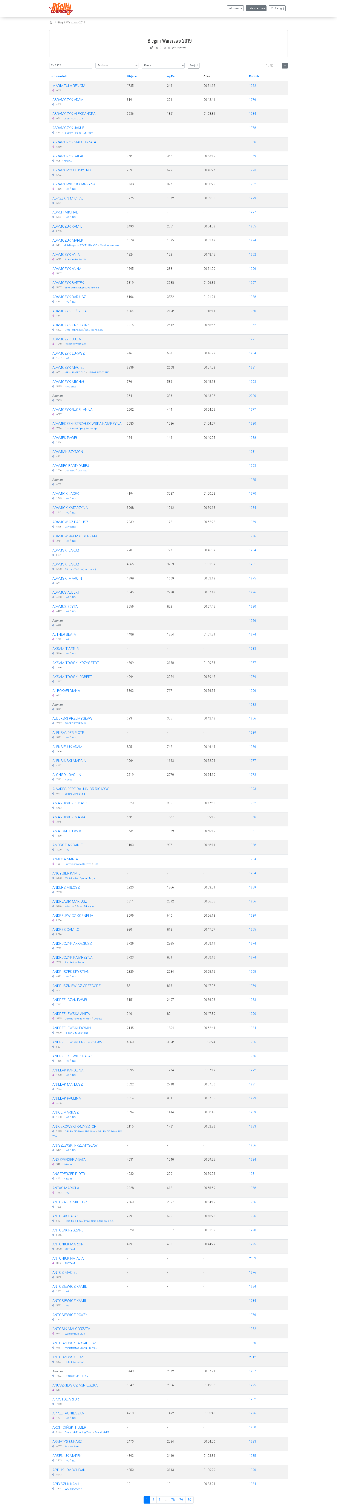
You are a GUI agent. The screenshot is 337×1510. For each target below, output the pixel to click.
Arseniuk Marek (66, 1456)
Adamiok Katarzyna (70, 508)
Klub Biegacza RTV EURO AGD (80, 245)
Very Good (70, 527)
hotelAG (68, 161)
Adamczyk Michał (68, 381)
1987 (252, 1371)
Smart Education (86, 906)
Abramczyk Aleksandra (73, 113)
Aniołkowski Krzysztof (74, 1126)
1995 (252, 929)
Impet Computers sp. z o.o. (99, 1221)
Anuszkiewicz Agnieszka (75, 1385)
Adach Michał (65, 212)
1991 (252, 339)
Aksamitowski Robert (72, 677)
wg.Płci (171, 76)
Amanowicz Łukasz (69, 803)
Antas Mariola (65, 1188)
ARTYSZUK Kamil (66, 1484)
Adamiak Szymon (67, 451)
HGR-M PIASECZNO (74, 372)
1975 (252, 578)
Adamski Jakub (65, 550)
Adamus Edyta (65, 606)
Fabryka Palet (72, 1446)
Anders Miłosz (66, 887)
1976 (252, 99)
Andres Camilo (65, 929)
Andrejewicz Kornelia (72, 915)
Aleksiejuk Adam (67, 747)
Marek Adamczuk (109, 245)
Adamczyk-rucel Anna (72, 409)
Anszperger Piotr (68, 1174)
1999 (252, 198)
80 (189, 1499)
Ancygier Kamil (66, 873)
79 (181, 1499)
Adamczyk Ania (66, 254)
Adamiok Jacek (65, 493)
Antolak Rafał (65, 1216)
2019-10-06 (160, 48)
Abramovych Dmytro (71, 170)
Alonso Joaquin (66, 775)
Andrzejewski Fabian (71, 1028)
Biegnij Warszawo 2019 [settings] (71, 22)
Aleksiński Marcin (69, 761)
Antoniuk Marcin (68, 1244)
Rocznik (254, 76)
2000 (252, 396)
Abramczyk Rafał (68, 156)
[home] (51, 22)
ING (67, 189)
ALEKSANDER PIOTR (68, 732)
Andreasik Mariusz (69, 901)
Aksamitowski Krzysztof (75, 663)
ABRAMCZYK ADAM (68, 100)
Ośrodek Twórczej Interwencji (81, 569)
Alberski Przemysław (72, 718)
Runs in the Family (75, 259)
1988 (252, 297)
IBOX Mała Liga (73, 1221)
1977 (252, 409)
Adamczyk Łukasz (68, 353)
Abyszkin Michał (67, 198)
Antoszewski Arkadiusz (74, 1343)
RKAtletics (70, 386)
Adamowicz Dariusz (70, 522)
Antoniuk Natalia (68, 1258)
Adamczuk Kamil (67, 226)
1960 (252, 311)
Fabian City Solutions (76, 1033)
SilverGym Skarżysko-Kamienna (82, 287)
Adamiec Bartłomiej (70, 465)
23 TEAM (70, 1249)
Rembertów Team (74, 962)
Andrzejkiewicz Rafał (72, 1056)
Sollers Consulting (75, 793)
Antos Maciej (64, 1272)
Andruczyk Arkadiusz (72, 943)
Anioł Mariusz (65, 1112)
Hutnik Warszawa (74, 1362)
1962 (252, 325)
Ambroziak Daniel (68, 845)
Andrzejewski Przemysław (77, 1042)
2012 (252, 1357)
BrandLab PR (102, 1432)
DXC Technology (74, 330)
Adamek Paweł (65, 438)
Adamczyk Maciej (68, 367)
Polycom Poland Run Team (78, 132)
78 (173, 1499)
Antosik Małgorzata (71, 1329)
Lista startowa (256, 8)
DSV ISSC (70, 470)
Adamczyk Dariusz (69, 297)
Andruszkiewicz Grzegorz (76, 986)
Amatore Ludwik (66, 831)
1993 (252, 170)
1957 (252, 662)
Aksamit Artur (65, 648)
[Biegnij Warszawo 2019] (62, 8)
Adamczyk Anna (66, 269)
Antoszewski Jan (68, 1357)
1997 (252, 212)
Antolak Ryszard (68, 1230)
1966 (252, 620)
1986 (252, 718)
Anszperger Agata (69, 1159)
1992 (252, 254)
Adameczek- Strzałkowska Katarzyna (86, 423)
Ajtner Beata (64, 634)
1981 (252, 367)
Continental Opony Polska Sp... (81, 428)
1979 (252, 156)
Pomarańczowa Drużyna (78, 864)
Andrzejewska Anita (71, 1014)
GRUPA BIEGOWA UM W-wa (80, 1131)
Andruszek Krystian (71, 971)
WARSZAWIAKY (73, 1488)
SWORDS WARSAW (75, 344)
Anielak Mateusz (67, 1084)
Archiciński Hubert (70, 1427)
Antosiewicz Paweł (69, 1315)
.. (166, 1499)
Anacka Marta (65, 859)
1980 (252, 423)
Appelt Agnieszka (68, 1413)
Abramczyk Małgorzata (74, 142)
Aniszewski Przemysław (75, 1145)
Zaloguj (277, 8)
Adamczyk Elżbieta (69, 311)
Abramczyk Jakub (68, 128)
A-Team (68, 1164)
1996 (252, 268)
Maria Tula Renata (68, 86)
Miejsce (131, 76)
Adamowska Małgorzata (74, 536)
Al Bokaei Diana (66, 691)
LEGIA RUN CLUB (73, 118)
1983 (252, 648)
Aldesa (68, 779)
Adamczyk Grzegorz (70, 325)
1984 (252, 113)
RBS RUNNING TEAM (77, 1376)
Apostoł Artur (65, 1399)
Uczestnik (59, 76)
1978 (252, 128)
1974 (252, 240)
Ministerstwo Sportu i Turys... (81, 878)
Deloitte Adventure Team (78, 1018)
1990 (252, 1013)
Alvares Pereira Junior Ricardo (80, 789)
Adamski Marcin (67, 578)
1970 (252, 493)
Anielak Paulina (66, 1098)
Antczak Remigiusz (69, 1202)
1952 (252, 85)
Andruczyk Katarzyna (72, 957)
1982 (252, 184)
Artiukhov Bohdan (69, 1470)
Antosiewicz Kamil (69, 1286)
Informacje (235, 8)
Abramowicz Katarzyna (73, 184)
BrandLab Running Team (78, 1432)
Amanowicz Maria (68, 817)
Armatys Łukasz (67, 1441)
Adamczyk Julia (66, 339)
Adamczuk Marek (67, 240)
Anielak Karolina (67, 1070)
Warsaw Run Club (75, 1333)
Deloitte (98, 1018)
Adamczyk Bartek (68, 282)
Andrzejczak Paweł (70, 1000)
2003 (252, 1258)
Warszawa (179, 48)
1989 (252, 732)
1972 (252, 774)
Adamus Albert (65, 592)
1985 (252, 142)
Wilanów (69, 906)
